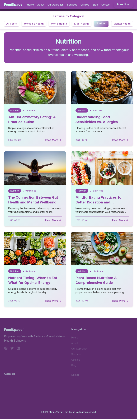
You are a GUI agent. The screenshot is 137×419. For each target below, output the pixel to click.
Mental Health (122, 23)
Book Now (123, 4)
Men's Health (59, 23)
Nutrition (101, 23)
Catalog (85, 4)
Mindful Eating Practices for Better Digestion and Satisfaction (99, 202)
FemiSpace (14, 4)
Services (72, 4)
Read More (53, 139)
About (40, 4)
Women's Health (34, 23)
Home (30, 4)
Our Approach (56, 4)
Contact (105, 4)
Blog (95, 4)
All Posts (11, 23)
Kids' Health (81, 23)
